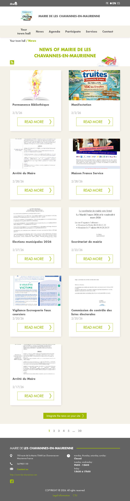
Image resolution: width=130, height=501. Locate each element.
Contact (107, 31)
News (40, 31)
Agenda (54, 31)
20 (80, 430)
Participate (73, 31)
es (118, 3)
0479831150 (22, 464)
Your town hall (17, 40)
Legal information (61, 495)
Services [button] (91, 31)
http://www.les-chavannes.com (23, 475)
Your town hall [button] (24, 31)
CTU (75, 495)
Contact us (22, 469)
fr (107, 3)
